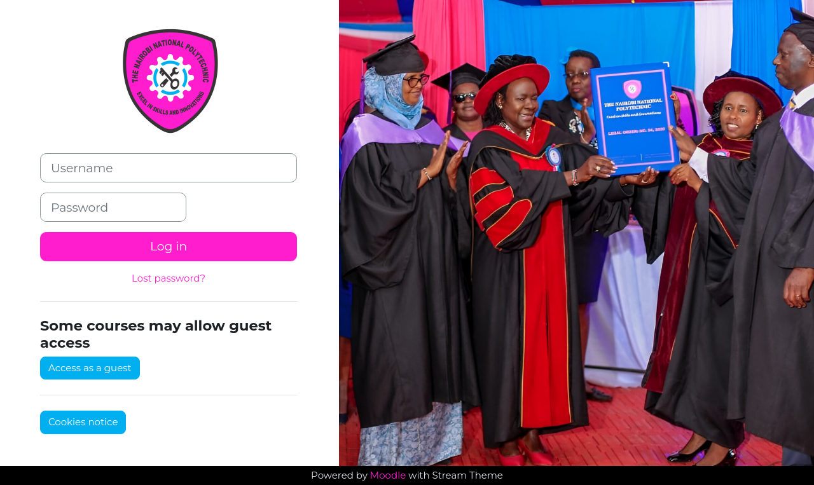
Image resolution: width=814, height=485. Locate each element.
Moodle (388, 475)
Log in (168, 246)
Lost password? (168, 278)
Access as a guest (90, 368)
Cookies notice (83, 422)
